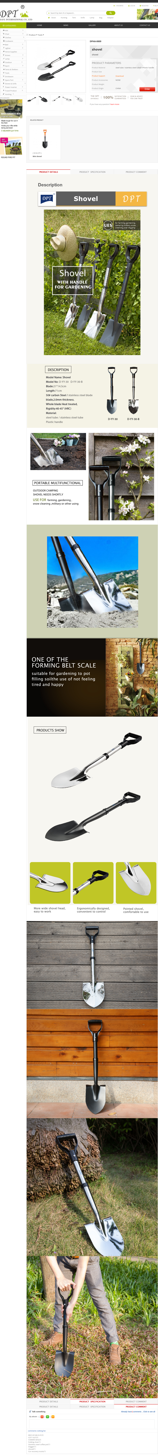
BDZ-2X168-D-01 (34, 1435)
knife (83, 17)
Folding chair (33, 1442)
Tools (40, 35)
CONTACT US (145, 25)
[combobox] (80, 13)
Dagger (31, 1447)
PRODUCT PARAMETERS (106, 63)
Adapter (110, 17)
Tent (74, 17)
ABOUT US (118, 25)
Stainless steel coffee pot (38, 1444)
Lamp (92, 17)
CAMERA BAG (33, 1440)
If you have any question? (100, 104)
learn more (114, 104)
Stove (53, 17)
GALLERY (92, 25)
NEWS (65, 25)
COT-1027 (32, 1437)
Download (120, 76)
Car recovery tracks (36, 1451)
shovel (30, 1449)
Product (32, 35)
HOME (39, 25)
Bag (100, 17)
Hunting (64, 17)
